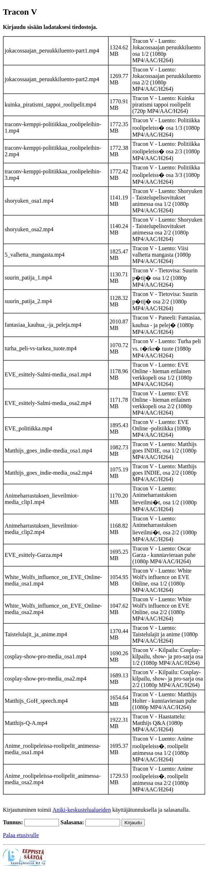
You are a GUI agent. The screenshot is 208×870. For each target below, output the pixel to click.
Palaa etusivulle (21, 835)
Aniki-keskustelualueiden (82, 810)
